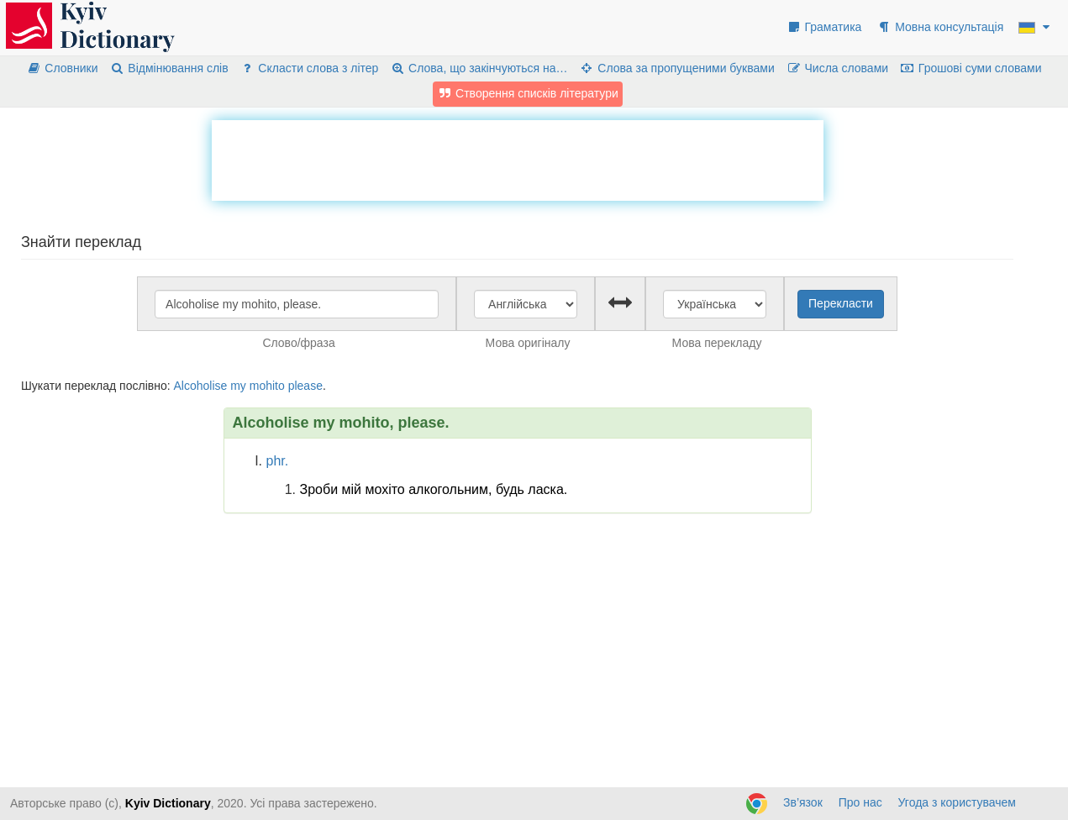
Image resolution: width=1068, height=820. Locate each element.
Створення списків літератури (527, 93)
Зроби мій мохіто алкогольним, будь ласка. (434, 489)
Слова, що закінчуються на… (478, 68)
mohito (267, 385)
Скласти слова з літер (309, 68)
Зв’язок (803, 802)
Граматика (824, 27)
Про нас (860, 802)
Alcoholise (200, 385)
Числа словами (838, 68)
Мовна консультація (939, 27)
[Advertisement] (517, 158)
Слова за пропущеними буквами (676, 68)
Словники (62, 68)
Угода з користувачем (957, 802)
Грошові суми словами (971, 68)
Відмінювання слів (168, 68)
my (238, 385)
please (305, 385)
